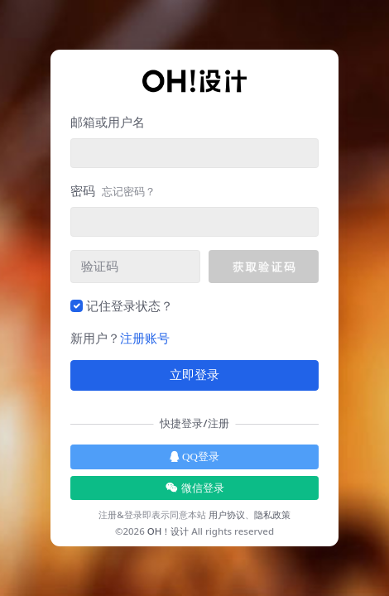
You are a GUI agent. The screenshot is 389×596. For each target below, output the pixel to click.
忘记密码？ (129, 191)
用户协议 (227, 514)
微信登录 (195, 488)
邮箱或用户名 (107, 121)
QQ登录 (194, 456)
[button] (264, 266)
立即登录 (194, 375)
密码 (113, 190)
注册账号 (145, 337)
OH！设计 (168, 531)
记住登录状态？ (129, 305)
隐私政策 (272, 514)
